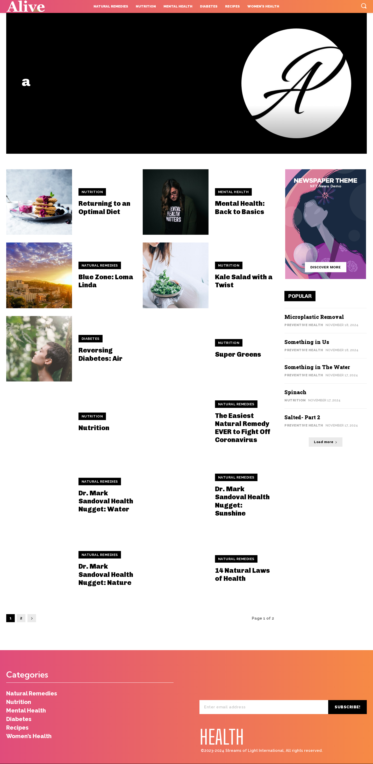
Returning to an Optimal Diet (104, 208)
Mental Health (233, 192)
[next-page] (31, 618)
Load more (325, 442)
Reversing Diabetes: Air (100, 354)
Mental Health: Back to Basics (240, 208)
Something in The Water (317, 367)
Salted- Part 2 (302, 417)
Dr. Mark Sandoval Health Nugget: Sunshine (242, 501)
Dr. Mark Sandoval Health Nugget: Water (105, 501)
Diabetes (90, 339)
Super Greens (238, 354)
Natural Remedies (100, 265)
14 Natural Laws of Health (242, 575)
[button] (364, 6)
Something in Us (306, 342)
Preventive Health (303, 325)
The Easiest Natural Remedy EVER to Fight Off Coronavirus (242, 428)
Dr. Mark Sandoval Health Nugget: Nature (105, 574)
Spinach (295, 392)
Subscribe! (347, 707)
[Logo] (38, 6)
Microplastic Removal (314, 316)
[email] (263, 707)
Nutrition (92, 192)
